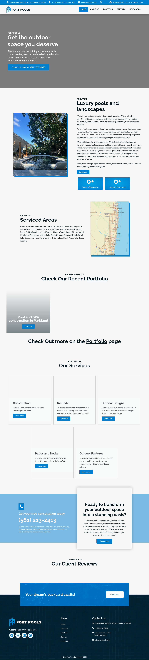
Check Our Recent (74, 279)
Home (83, 9)
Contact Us (135, 9)
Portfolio (108, 9)
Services (121, 9)
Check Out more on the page (74, 341)
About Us (94, 9)
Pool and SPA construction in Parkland (28, 318)
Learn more (19, 416)
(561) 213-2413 (37, 520)
